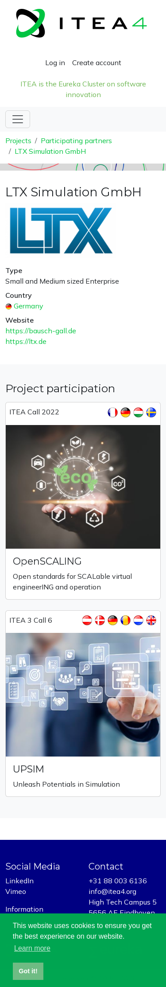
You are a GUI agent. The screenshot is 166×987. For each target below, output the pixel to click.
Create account (96, 62)
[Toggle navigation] (17, 119)
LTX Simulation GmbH (50, 151)
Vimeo (15, 891)
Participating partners (76, 140)
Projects (18, 140)
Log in (55, 62)
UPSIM (28, 769)
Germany (28, 305)
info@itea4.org (112, 891)
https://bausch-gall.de (40, 330)
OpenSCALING (47, 561)
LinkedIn (19, 880)
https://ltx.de (25, 341)
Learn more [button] (32, 948)
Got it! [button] (28, 971)
